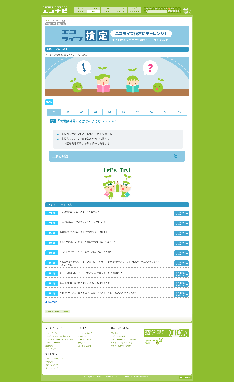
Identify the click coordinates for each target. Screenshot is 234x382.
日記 (107, 11)
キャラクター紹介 (52, 343)
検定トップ (50, 24)
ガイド (134, 8)
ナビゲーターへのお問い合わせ (123, 339)
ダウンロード (134, 11)
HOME (48, 21)
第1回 (52, 293)
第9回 (52, 213)
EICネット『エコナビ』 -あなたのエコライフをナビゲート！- (55, 10)
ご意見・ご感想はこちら (57, 311)
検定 (93, 11)
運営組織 (49, 346)
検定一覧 (61, 24)
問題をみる (181, 213)
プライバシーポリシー (54, 359)
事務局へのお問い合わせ (121, 346)
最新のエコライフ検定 (57, 49)
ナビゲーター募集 (118, 336)
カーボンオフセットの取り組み (57, 336)
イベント (120, 11)
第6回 (52, 243)
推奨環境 (81, 343)
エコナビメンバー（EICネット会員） (60, 339)
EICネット (187, 11)
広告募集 (114, 333)
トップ (80, 8)
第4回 (52, 263)
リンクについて (51, 368)
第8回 (52, 223)
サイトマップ (161, 8)
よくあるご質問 (84, 346)
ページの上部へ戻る (185, 377)
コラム (93, 8)
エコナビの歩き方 (85, 333)
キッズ (80, 11)
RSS (171, 8)
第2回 (52, 283)
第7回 (52, 233)
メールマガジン (84, 339)
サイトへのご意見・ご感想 (122, 343)
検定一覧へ (53, 301)
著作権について (51, 365)
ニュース (120, 8)
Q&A (107, 8)
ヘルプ (149, 8)
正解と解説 (60, 156)
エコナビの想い (51, 333)
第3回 (52, 273)
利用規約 (49, 362)
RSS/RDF (82, 336)
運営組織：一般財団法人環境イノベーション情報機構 (154, 341)
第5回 (52, 253)
